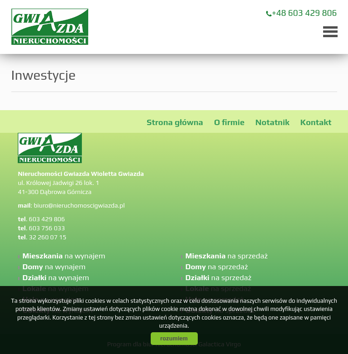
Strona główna (175, 122)
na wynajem (64, 255)
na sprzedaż (227, 255)
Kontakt (316, 122)
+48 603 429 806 (304, 13)
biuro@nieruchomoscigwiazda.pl (78, 205)
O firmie (229, 122)
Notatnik (272, 122)
